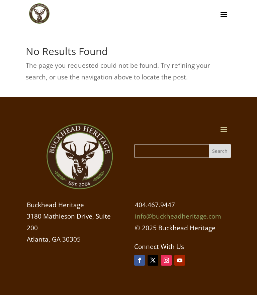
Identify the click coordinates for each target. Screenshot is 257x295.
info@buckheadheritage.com (178, 216)
